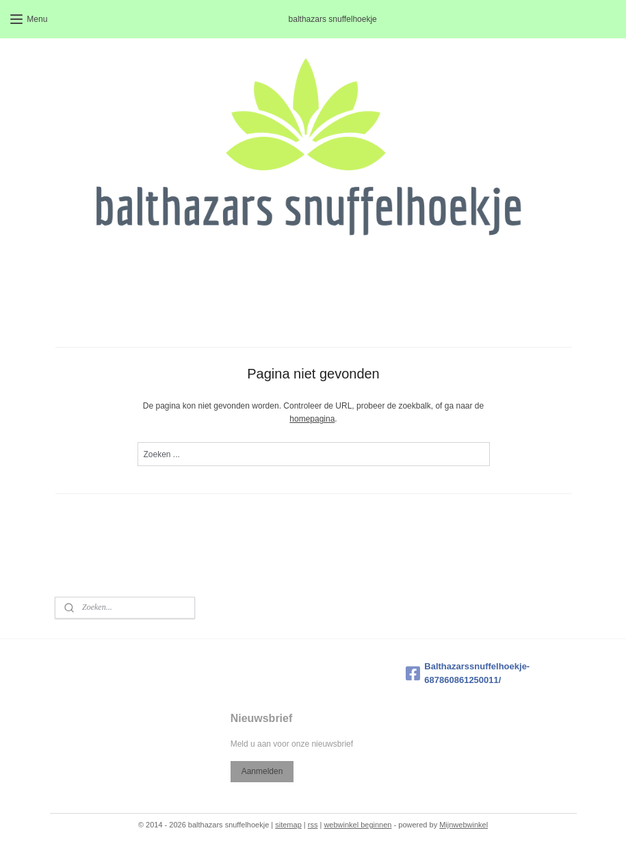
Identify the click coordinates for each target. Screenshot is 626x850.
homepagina (312, 419)
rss (313, 825)
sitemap (288, 825)
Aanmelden (262, 771)
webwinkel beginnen (357, 825)
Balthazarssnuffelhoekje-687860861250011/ (468, 673)
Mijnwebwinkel (463, 825)
